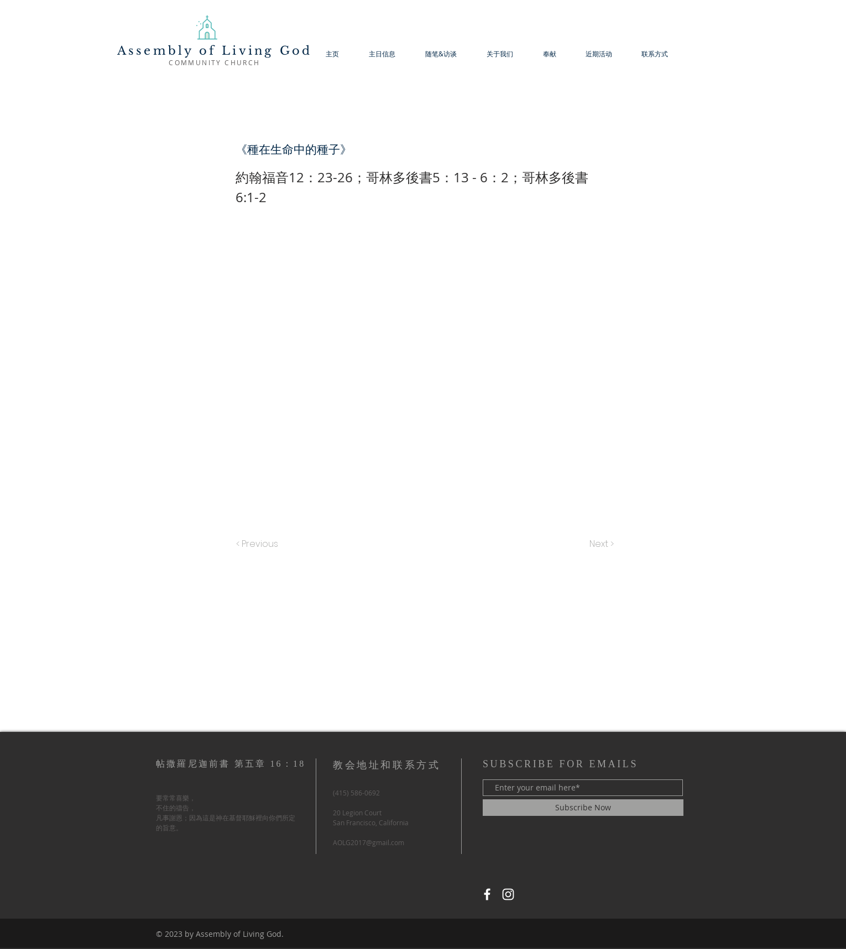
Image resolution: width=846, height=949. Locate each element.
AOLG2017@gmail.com (368, 842)
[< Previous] (258, 544)
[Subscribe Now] (583, 807)
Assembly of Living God (214, 51)
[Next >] (601, 544)
